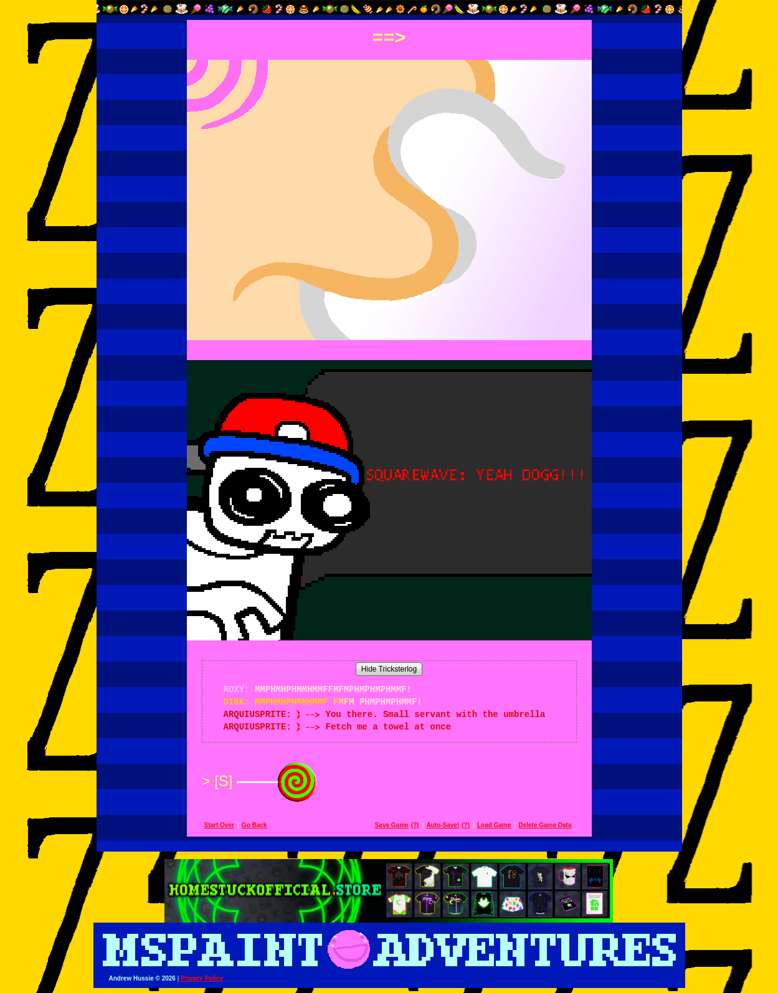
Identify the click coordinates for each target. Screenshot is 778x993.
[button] (389, 7)
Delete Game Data (544, 825)
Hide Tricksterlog (389, 669)
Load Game (494, 825)
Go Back (254, 825)
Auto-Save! (442, 825)
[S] (267, 780)
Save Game (392, 825)
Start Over (219, 825)
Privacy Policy (202, 978)
